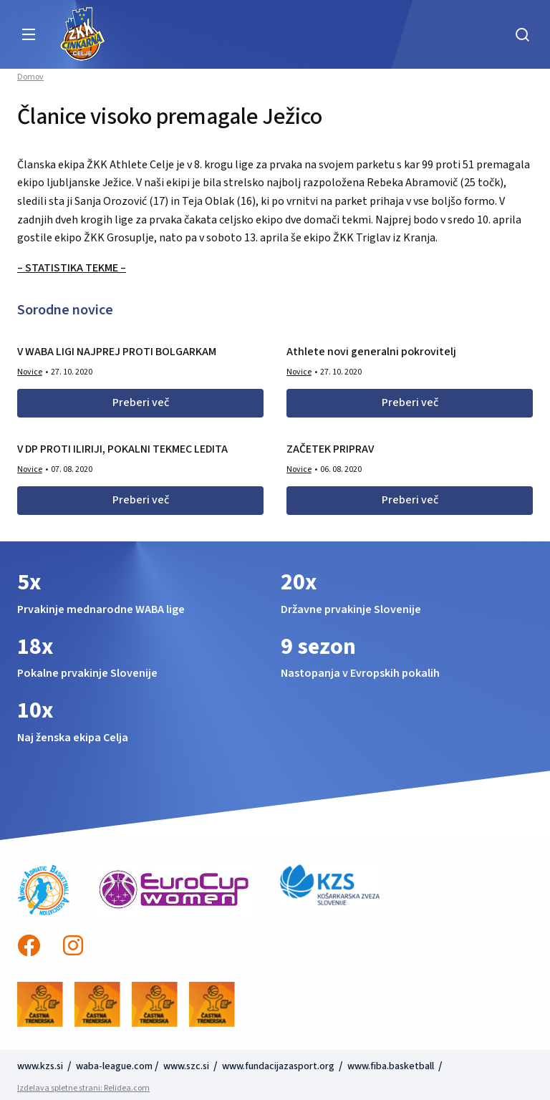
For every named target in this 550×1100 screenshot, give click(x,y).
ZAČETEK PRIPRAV (330, 449)
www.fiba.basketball (390, 1066)
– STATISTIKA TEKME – (71, 268)
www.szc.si (187, 1066)
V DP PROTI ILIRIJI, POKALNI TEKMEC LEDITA (122, 449)
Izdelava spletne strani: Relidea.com (83, 1088)
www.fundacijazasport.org (278, 1066)
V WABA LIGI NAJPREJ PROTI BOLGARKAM (116, 352)
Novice (29, 372)
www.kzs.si (41, 1066)
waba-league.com (114, 1066)
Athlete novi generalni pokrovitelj (371, 352)
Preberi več (140, 402)
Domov (30, 77)
